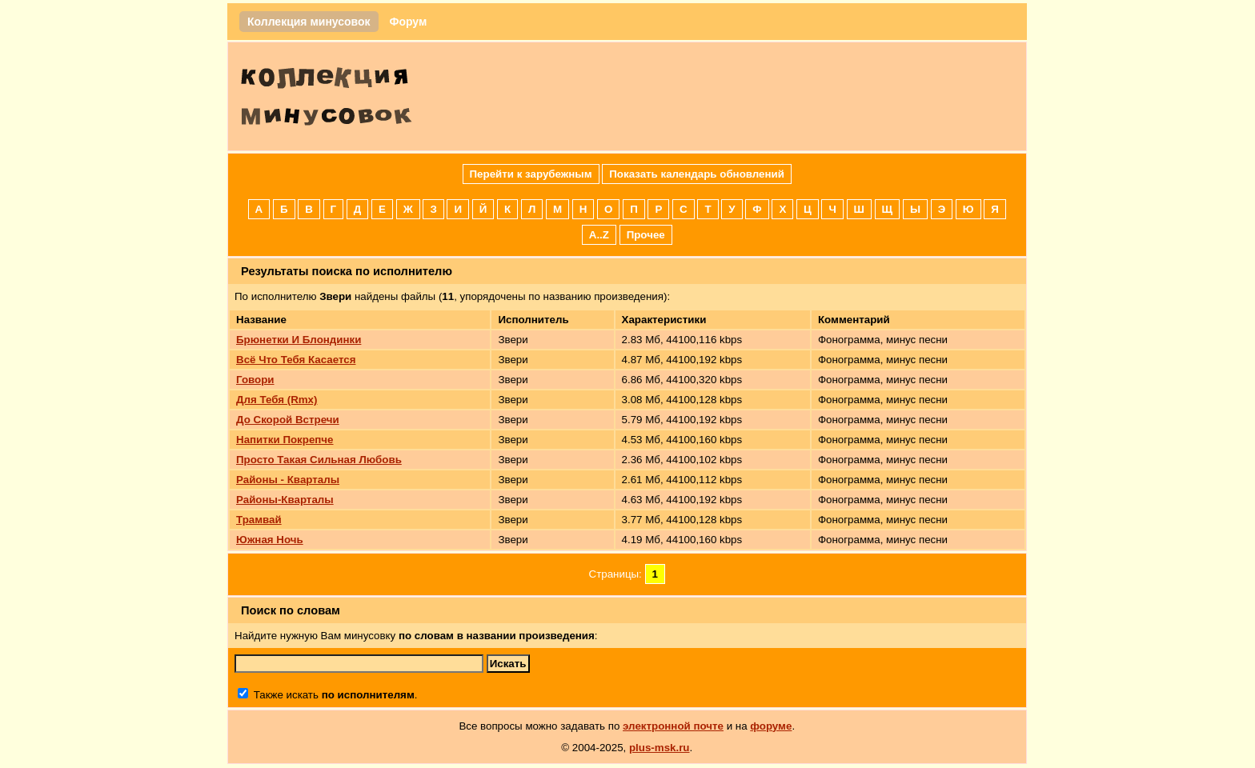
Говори (255, 380)
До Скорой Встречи (287, 420)
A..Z (599, 235)
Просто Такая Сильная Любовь (319, 460)
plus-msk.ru (659, 748)
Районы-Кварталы (285, 500)
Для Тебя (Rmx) (276, 400)
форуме (771, 726)
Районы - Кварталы (287, 480)
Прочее (646, 235)
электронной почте (673, 726)
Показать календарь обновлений (696, 174)
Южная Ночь (269, 540)
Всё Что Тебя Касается (295, 360)
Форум (408, 21)
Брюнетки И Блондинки (298, 340)
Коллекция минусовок (309, 21)
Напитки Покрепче (285, 440)
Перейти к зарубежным (531, 174)
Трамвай (259, 520)
